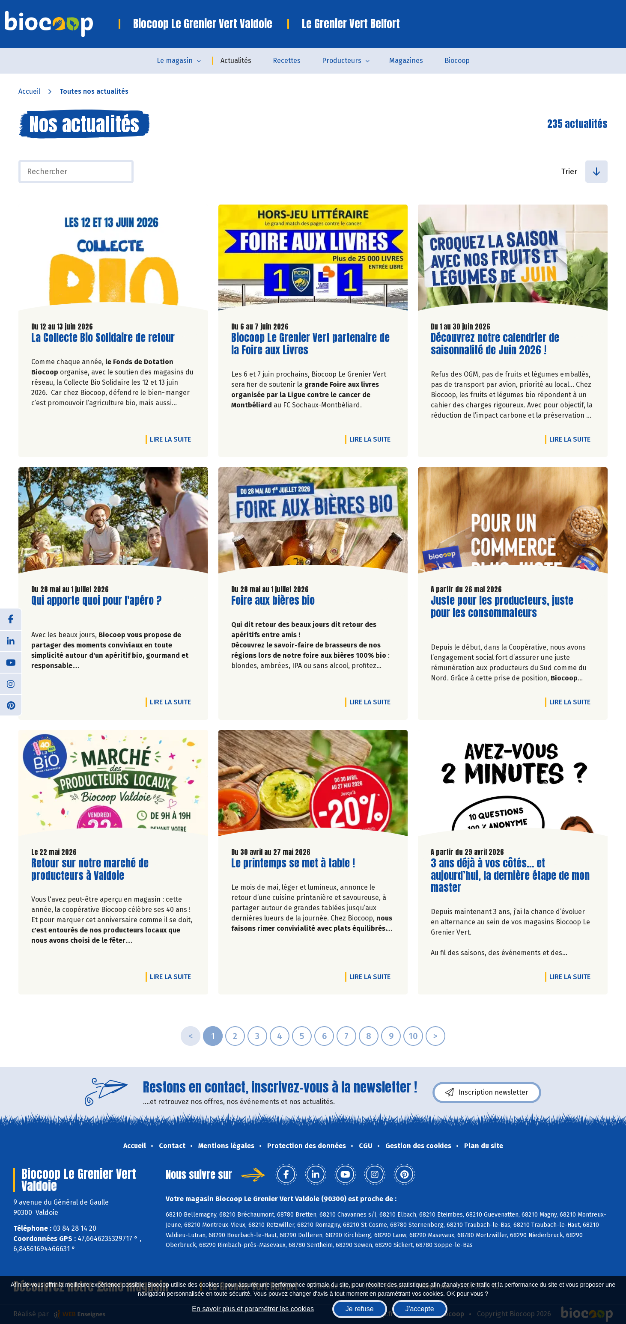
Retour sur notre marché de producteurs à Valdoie (90, 869)
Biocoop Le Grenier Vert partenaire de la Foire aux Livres (310, 344)
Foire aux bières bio (273, 600)
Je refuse (360, 1308)
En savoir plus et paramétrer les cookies (253, 1308)
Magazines (406, 60)
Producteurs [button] (341, 60)
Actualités (236, 60)
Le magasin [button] (175, 60)
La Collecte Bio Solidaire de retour (103, 338)
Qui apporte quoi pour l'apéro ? (96, 600)
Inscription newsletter (486, 1092)
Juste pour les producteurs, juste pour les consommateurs (502, 606)
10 (413, 1036)
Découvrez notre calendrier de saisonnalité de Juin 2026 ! (495, 344)
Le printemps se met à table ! (293, 863)
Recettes (287, 60)
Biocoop (457, 60)
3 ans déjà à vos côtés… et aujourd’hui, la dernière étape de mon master (510, 875)
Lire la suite (172, 439)
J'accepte (419, 1308)
